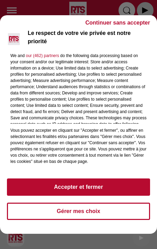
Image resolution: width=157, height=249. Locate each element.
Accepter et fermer (78, 190)
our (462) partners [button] (42, 58)
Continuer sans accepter (117, 26)
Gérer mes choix (78, 214)
